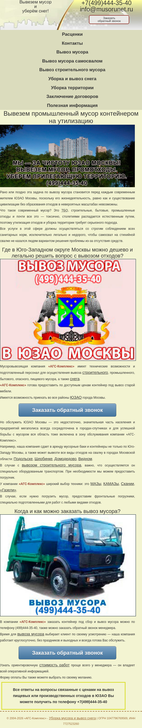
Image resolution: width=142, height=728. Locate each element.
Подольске (23, 459)
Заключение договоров (72, 96)
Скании (127, 484)
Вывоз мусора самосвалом (72, 61)
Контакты (72, 43)
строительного (95, 372)
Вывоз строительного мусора (72, 69)
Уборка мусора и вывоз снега (72, 718)
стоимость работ (54, 665)
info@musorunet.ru (106, 9)
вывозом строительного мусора (51, 465)
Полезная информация (72, 105)
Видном (85, 459)
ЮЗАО (76, 397)
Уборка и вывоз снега (72, 78)
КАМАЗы (111, 484)
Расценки (72, 34)
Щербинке (44, 459)
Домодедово (65, 459)
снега (75, 379)
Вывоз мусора (72, 52)
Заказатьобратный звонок (109, 19)
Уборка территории (72, 87)
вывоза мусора (30, 634)
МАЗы (96, 484)
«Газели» (8, 490)
